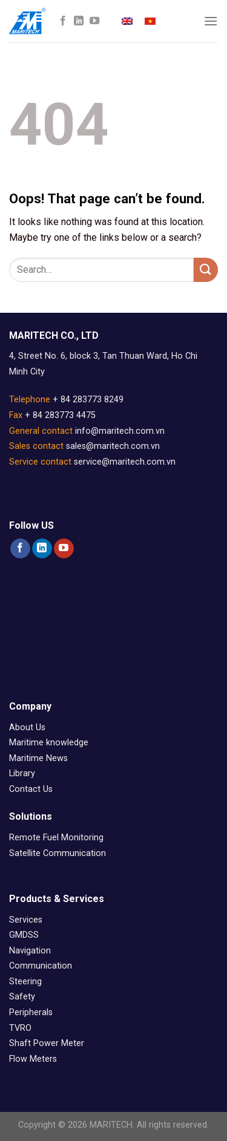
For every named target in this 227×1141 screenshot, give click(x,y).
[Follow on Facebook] (63, 21)
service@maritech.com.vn (125, 462)
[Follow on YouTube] (94, 21)
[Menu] (210, 21)
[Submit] (206, 269)
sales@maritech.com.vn (113, 446)
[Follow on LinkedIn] (79, 21)
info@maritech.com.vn (120, 431)
